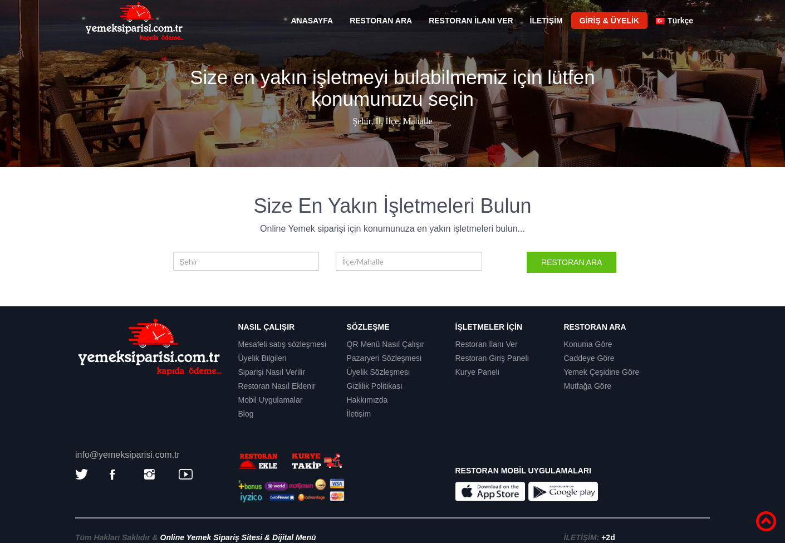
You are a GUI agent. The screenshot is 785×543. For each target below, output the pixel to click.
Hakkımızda (367, 399)
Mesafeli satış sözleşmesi (282, 344)
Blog (246, 413)
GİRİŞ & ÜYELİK (609, 20)
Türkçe (674, 20)
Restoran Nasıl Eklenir (277, 385)
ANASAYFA (312, 20)
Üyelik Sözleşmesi (378, 372)
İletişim (359, 413)
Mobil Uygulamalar (270, 399)
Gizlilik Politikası (375, 385)
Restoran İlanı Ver (486, 344)
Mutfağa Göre (588, 385)
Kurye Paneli (477, 372)
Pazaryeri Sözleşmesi (384, 358)
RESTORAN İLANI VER (471, 20)
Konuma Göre (588, 344)
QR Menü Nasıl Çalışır (386, 344)
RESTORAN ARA (381, 20)
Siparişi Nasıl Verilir (272, 372)
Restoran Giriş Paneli (492, 358)
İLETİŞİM (546, 20)
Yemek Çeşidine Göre (602, 372)
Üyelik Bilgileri (262, 358)
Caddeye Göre (589, 358)
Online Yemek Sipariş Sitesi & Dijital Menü (238, 537)
